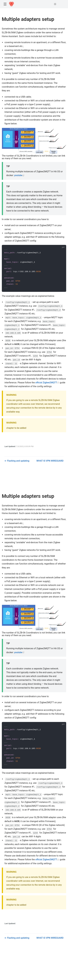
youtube (19, 175)
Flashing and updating (17, 460)
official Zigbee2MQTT (47, 382)
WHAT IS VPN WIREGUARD (50, 460)
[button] (5, 4)
